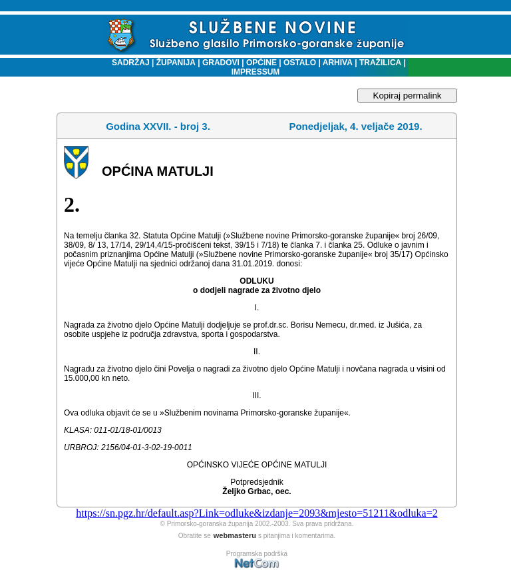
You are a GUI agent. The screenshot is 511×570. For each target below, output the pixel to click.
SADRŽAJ (127, 62)
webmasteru (235, 535)
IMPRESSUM (256, 72)
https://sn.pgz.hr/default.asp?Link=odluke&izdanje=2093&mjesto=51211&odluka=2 (256, 513)
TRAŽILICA (379, 62)
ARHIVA (337, 62)
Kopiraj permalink (407, 96)
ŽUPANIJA (176, 62)
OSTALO (299, 62)
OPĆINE (261, 62)
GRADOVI (221, 62)
